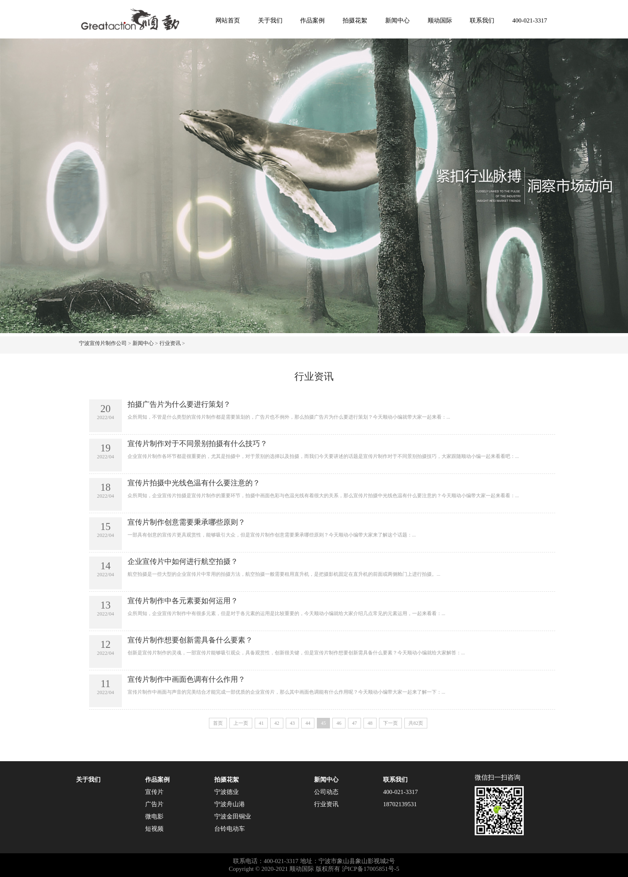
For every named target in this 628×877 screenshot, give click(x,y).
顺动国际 (440, 20)
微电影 (154, 816)
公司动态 (326, 792)
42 (276, 723)
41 (261, 723)
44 (307, 723)
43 (292, 723)
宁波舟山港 (229, 804)
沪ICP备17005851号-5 (370, 869)
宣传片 (154, 792)
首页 (218, 723)
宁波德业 (226, 792)
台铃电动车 (229, 828)
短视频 (154, 828)
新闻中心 (397, 20)
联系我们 (482, 20)
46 (338, 723)
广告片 (154, 804)
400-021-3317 (529, 20)
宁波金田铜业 (232, 816)
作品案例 (312, 20)
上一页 (240, 723)
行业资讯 (170, 343)
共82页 (415, 723)
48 (370, 723)
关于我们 (270, 20)
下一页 (390, 723)
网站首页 (227, 20)
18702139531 (400, 804)
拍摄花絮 (355, 20)
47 (354, 723)
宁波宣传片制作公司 (103, 343)
